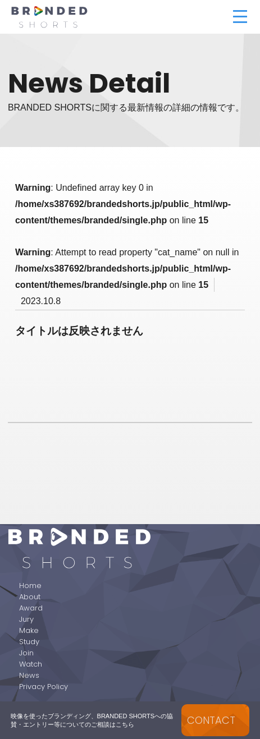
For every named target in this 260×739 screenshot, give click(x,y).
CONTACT (211, 720)
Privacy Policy (43, 686)
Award (31, 608)
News (29, 675)
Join (26, 653)
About (29, 596)
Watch (30, 664)
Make (29, 630)
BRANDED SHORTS (103, 17)
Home (30, 585)
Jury (26, 619)
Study (29, 641)
